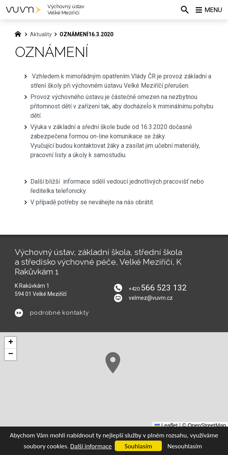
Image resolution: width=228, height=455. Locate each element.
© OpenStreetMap (204, 425)
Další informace (91, 446)
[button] (112, 362)
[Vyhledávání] (183, 10)
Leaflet (166, 425)
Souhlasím (138, 446)
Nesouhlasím (184, 446)
